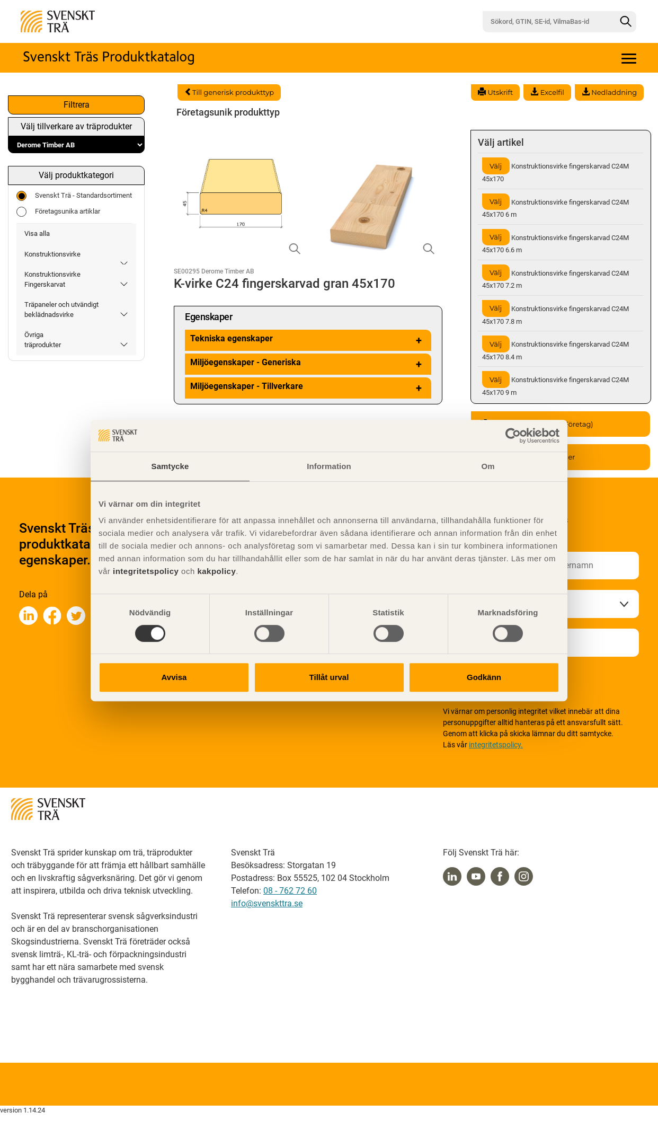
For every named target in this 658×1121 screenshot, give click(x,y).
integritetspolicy (144, 571)
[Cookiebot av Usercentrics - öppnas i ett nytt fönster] (513, 436)
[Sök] (625, 21)
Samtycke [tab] (170, 466)
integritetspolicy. (496, 744)
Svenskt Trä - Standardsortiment (74, 196)
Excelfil (547, 92)
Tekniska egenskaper (308, 340)
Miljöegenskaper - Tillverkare (308, 388)
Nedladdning (609, 92)
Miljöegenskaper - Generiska (308, 364)
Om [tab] (487, 466)
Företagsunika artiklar (58, 212)
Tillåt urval (329, 677)
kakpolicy (216, 571)
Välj (496, 166)
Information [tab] (329, 466)
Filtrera (77, 105)
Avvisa (174, 677)
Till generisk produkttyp (229, 92)
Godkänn (484, 677)
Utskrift (495, 92)
